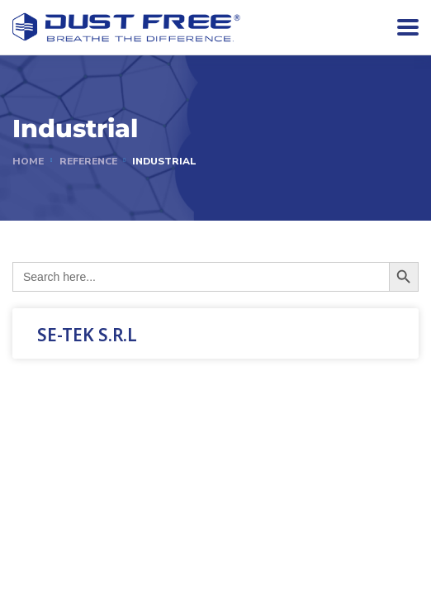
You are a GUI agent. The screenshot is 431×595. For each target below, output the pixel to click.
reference (88, 161)
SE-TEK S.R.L (87, 334)
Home (28, 161)
